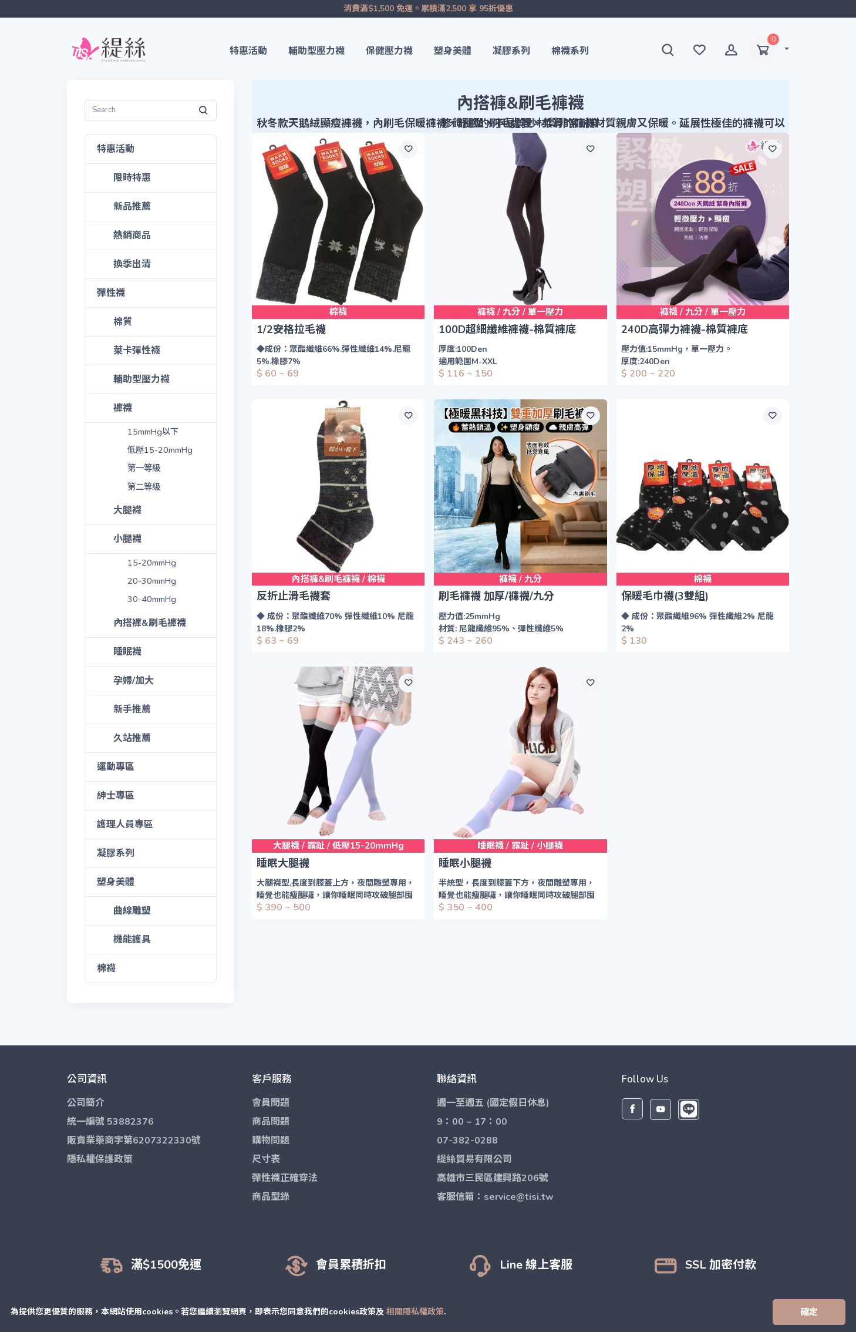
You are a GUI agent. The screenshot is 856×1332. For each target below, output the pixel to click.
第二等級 (144, 487)
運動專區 (115, 767)
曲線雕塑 (132, 911)
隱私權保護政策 (100, 1159)
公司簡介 (86, 1103)
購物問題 (270, 1140)
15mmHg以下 (154, 432)
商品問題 (270, 1122)
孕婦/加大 (133, 681)
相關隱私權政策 (415, 1311)
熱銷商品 (132, 235)
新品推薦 (132, 207)
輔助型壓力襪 (316, 51)
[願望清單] (408, 149)
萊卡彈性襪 (136, 351)
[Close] (809, 1312)
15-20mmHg (152, 563)
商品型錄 (270, 1197)
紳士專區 (115, 796)
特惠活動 (248, 51)
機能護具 (132, 940)
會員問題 (270, 1103)
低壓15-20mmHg (160, 450)
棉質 (122, 322)
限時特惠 (132, 178)
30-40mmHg (152, 599)
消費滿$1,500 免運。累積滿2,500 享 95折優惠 (428, 9)
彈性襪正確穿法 (285, 1178)
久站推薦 (132, 738)
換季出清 (132, 264)
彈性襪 (111, 293)
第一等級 (144, 469)
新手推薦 (132, 709)
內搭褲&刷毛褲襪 (149, 623)
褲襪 (122, 408)
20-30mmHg (152, 581)
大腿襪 (127, 510)
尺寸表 (266, 1159)
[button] (667, 49)
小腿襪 (127, 539)
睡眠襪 (127, 652)
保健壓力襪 (389, 51)
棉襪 (106, 968)
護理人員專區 (125, 825)
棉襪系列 (570, 51)
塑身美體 (452, 51)
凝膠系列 (511, 51)
